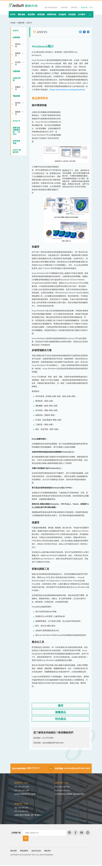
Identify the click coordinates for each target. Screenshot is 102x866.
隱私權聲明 (24, 852)
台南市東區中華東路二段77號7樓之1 (27, 815)
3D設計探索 (17, 79)
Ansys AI (16, 120)
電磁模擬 (16, 96)
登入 (91, 7)
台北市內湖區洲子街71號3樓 (25, 795)
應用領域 (17, 45)
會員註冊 (84, 7)
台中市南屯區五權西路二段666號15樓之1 (70, 795)
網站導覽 (13, 852)
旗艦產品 (17, 54)
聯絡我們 (47, 852)
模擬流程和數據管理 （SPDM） (16, 130)
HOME (12, 23)
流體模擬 (16, 71)
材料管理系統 (16, 142)
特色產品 (17, 63)
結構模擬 (16, 37)
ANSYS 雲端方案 (17, 151)
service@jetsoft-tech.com (53, 743)
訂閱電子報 (16, 833)
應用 (60, 706)
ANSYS (29, 23)
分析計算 (21, 23)
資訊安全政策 (36, 852)
